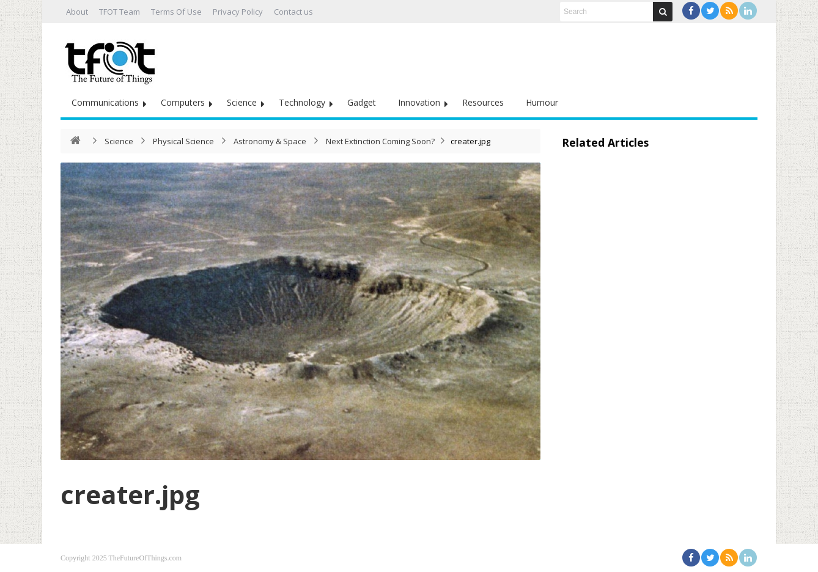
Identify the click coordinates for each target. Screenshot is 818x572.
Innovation (419, 102)
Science (242, 102)
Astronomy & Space (270, 141)
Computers (183, 102)
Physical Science (183, 141)
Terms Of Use (176, 11)
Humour (542, 102)
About (77, 11)
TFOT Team (119, 11)
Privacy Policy (238, 11)
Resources (483, 102)
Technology (302, 102)
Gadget (361, 102)
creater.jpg (130, 494)
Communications (105, 102)
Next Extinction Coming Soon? (380, 141)
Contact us (293, 11)
